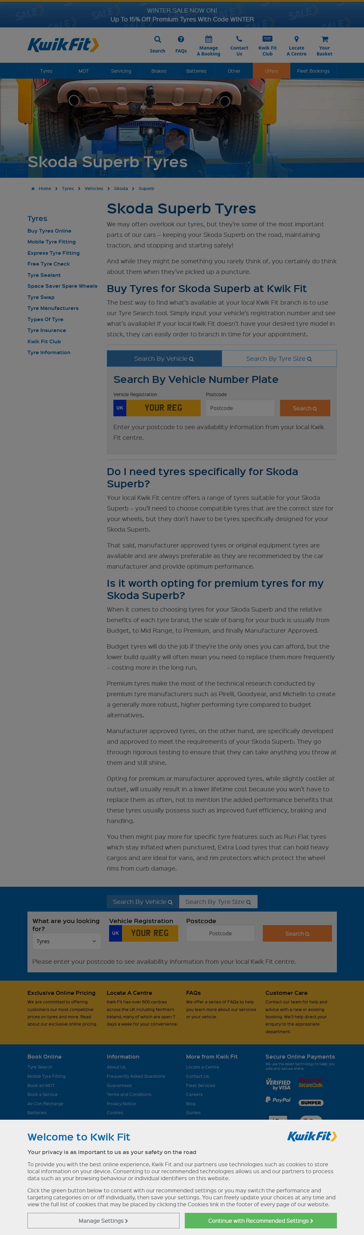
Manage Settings (103, 1220)
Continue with (260, 1220)
